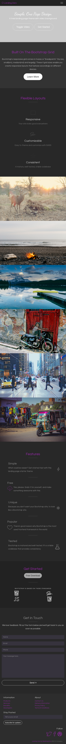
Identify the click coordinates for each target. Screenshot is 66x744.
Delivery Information (42, 703)
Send (33, 683)
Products (6, 701)
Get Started (44, 27)
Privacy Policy (40, 705)
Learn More (33, 76)
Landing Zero (9, 3)
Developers (7, 708)
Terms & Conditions (42, 708)
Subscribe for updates (13, 723)
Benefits (6, 705)
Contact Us (39, 701)
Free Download (33, 575)
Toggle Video (23, 27)
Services (6, 703)
